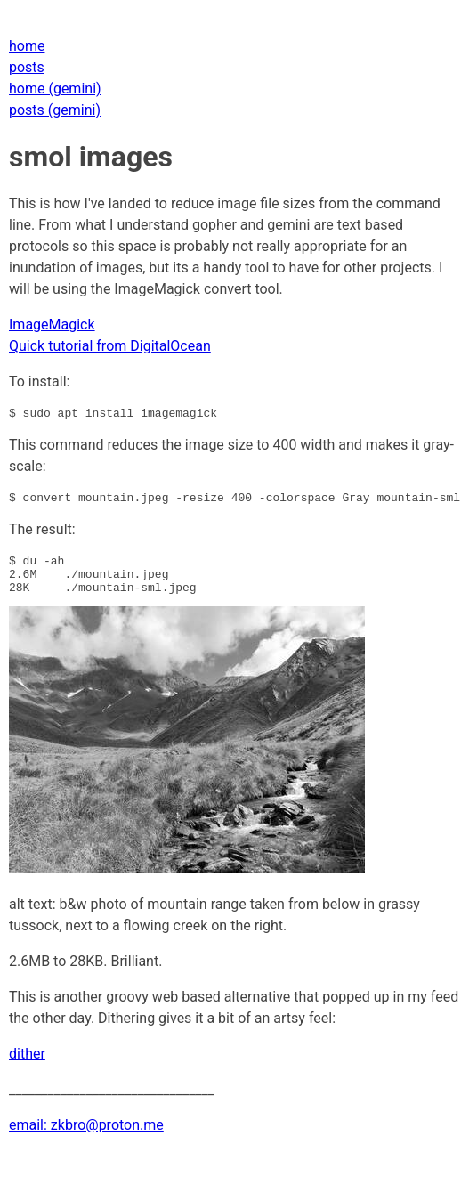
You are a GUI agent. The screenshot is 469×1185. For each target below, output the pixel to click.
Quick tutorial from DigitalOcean (110, 345)
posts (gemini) (55, 109)
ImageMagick (52, 324)
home (26, 45)
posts (26, 67)
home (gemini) (55, 88)
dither (27, 1067)
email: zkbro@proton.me (86, 1138)
